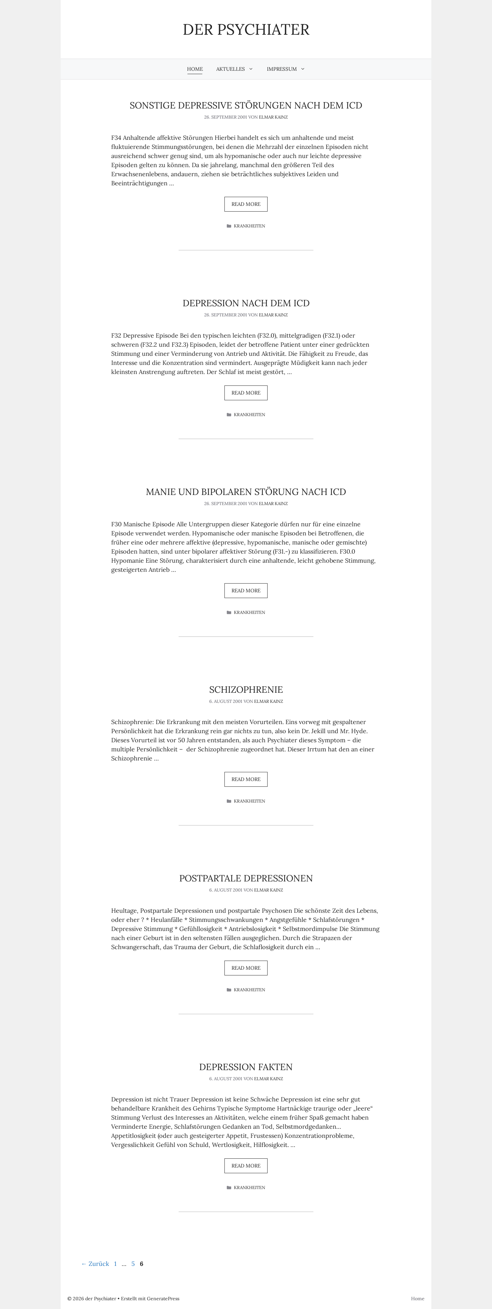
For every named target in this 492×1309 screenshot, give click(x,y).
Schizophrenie (246, 689)
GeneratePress (163, 1299)
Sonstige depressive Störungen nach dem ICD (246, 105)
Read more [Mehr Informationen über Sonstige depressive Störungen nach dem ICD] (246, 204)
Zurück (95, 1264)
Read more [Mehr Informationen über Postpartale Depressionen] (246, 968)
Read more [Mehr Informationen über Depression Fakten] (246, 1165)
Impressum (289, 69)
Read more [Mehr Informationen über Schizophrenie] (246, 779)
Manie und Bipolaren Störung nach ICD (246, 491)
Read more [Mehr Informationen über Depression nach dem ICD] (246, 392)
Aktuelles (238, 69)
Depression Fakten (246, 1066)
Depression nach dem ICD (246, 303)
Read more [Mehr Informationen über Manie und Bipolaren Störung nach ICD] (246, 590)
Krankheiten (249, 226)
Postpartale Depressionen (246, 878)
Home (195, 69)
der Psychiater (246, 29)
